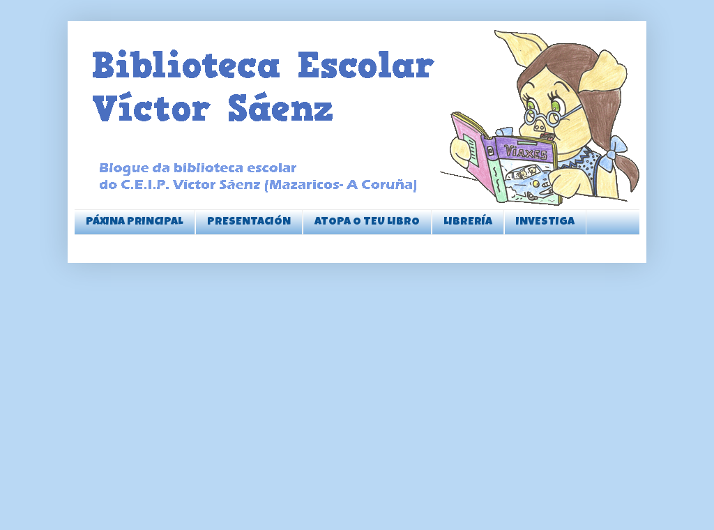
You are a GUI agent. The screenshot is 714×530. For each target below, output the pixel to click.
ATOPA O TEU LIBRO (367, 222)
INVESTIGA (545, 222)
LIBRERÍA (467, 222)
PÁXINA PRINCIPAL (134, 222)
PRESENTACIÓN (249, 222)
